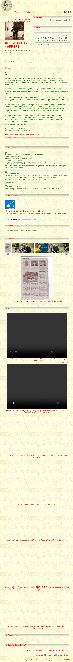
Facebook (49, 655)
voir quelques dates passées (60, 20)
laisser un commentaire (22, 19)
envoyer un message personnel (19, 21)
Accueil (18, 12)
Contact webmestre (38, 660)
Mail (66, 655)
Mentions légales (24, 660)
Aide (28, 12)
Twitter (58, 655)
